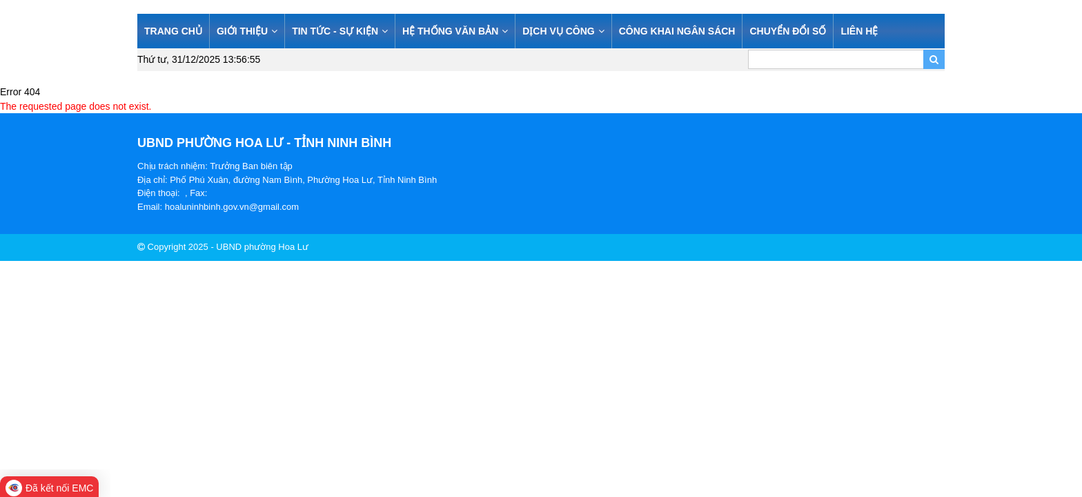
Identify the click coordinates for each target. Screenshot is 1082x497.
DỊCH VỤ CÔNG (563, 31)
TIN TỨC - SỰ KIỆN (340, 31)
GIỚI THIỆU (247, 31)
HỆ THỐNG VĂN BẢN (455, 31)
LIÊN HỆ (859, 31)
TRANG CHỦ (173, 31)
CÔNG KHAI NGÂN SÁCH (677, 31)
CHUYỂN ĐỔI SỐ (787, 31)
